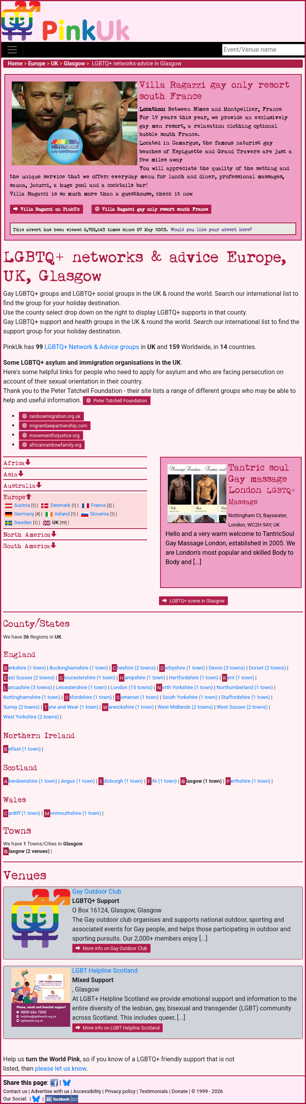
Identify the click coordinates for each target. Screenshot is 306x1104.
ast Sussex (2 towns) (29, 678)
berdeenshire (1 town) (30, 781)
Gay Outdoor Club (96, 891)
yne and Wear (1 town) (70, 707)
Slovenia (99, 514)
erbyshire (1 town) (182, 668)
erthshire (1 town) (248, 781)
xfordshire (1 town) (88, 697)
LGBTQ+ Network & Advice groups (91, 347)
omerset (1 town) (136, 697)
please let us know (60, 1068)
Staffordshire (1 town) (245, 697)
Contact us (15, 1091)
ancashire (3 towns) (27, 687)
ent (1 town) (238, 678)
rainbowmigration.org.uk (51, 416)
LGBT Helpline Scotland (105, 970)
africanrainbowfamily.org (51, 445)
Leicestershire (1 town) (81, 687)
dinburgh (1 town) (120, 781)
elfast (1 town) (22, 749)
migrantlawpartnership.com (54, 426)
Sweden (23, 522)
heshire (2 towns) (134, 668)
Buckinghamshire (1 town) (78, 668)
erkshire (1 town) (24, 668)
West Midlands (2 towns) (185, 707)
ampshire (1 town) (142, 678)
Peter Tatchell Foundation (116, 401)
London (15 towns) (132, 687)
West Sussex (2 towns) (242, 707)
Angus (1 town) (78, 781)
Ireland (62, 514)
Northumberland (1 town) (245, 687)
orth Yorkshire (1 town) (184, 687)
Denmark (60, 505)
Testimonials (153, 1091)
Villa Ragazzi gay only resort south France (151, 209)
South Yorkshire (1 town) (189, 697)
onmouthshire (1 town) (72, 813)
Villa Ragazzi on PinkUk (46, 209)
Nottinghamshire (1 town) (31, 697)
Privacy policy (120, 1091)
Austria (22, 505)
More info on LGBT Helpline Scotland (117, 1028)
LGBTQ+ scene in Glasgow (193, 601)
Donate (179, 1091)
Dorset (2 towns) (267, 668)
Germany (24, 514)
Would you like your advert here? (211, 229)
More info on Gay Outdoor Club (111, 948)
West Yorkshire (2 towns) (31, 717)
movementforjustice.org (51, 435)
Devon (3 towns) (227, 668)
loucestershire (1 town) (86, 678)
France (98, 505)
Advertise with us (50, 1091)
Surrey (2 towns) (21, 707)
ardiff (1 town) (21, 813)
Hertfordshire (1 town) (193, 677)
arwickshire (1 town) (128, 707)
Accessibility (87, 1091)
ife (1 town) (162, 781)
